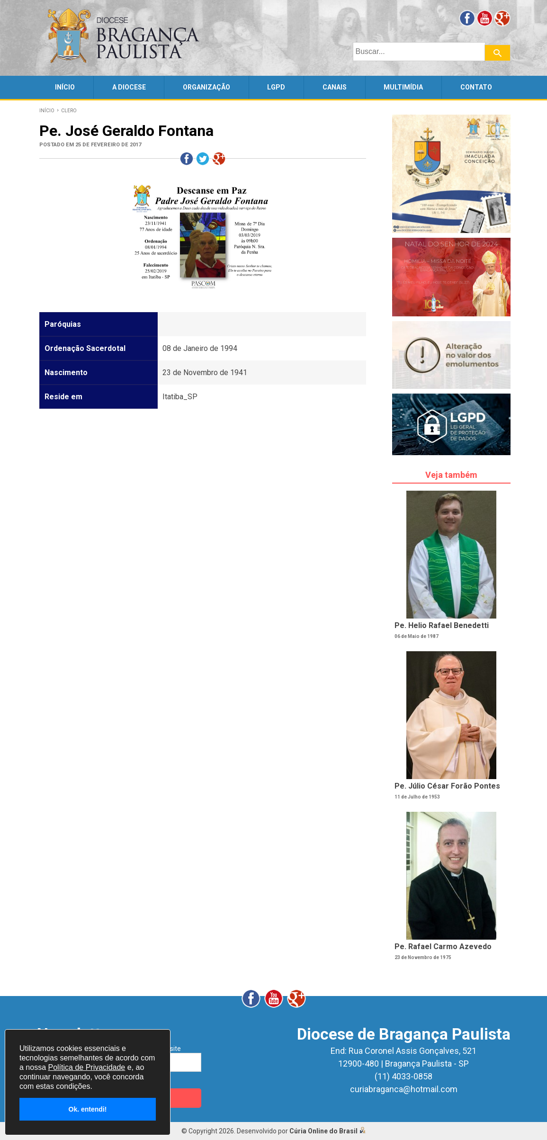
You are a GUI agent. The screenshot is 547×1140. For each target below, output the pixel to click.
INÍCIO (65, 87)
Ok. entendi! (88, 1109)
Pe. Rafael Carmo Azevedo (443, 946)
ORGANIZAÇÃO (206, 87)
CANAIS (335, 87)
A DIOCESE (129, 87)
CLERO (69, 110)
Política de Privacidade (86, 1067)
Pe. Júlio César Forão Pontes (447, 785)
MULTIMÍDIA (403, 87)
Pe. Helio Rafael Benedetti (442, 625)
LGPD (276, 87)
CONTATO (476, 87)
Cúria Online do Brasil (327, 1131)
